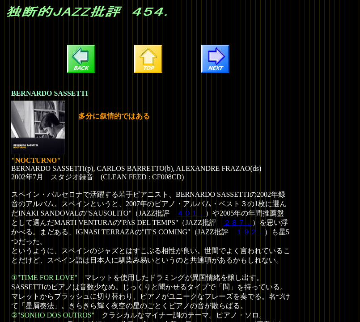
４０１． (191, 213)
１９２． (250, 232)
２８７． (238, 222)
